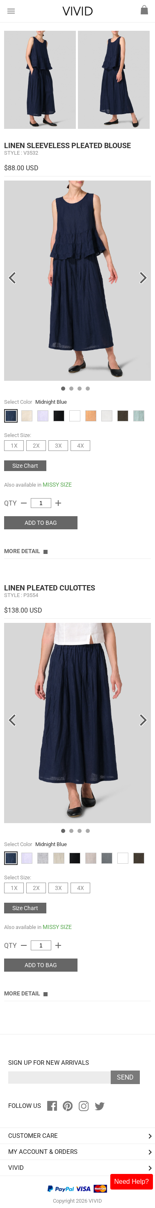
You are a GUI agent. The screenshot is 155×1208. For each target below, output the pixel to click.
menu (11, 11)
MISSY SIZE (57, 484)
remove (24, 503)
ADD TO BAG (41, 522)
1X (14, 445)
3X (58, 445)
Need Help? (131, 1181)
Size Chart (25, 465)
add (58, 503)
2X (36, 445)
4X (80, 445)
